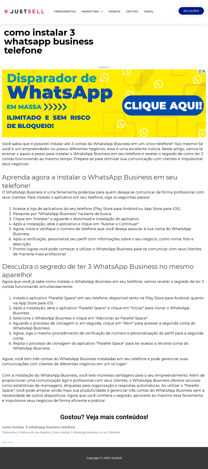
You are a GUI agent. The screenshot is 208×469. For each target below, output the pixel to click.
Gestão (132, 11)
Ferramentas (65, 11)
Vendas (114, 11)
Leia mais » (8, 442)
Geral (149, 11)
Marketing (92, 11)
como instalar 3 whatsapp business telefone (38, 427)
